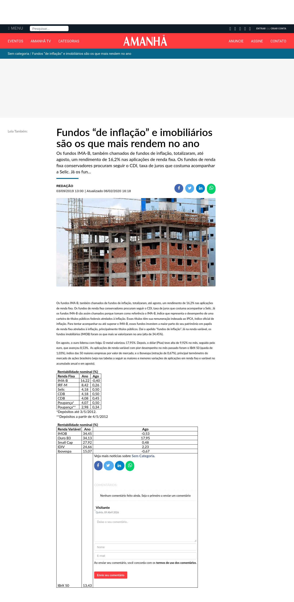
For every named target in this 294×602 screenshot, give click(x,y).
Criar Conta (278, 28)
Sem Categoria (143, 456)
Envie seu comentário (110, 575)
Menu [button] (17, 28)
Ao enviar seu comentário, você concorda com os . (145, 562)
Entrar (260, 28)
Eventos (15, 41)
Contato (278, 41)
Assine (257, 41)
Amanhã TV (41, 41)
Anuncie (236, 41)
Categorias (68, 41)
